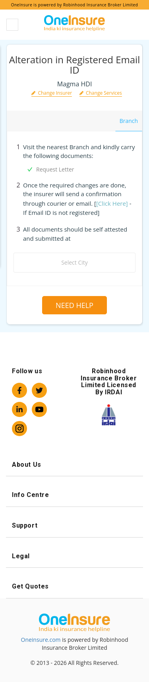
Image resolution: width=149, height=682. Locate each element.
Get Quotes (74, 586)
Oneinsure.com (41, 639)
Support (74, 525)
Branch (129, 121)
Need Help (74, 305)
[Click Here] (112, 203)
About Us (74, 464)
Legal (74, 556)
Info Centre (74, 495)
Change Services (100, 93)
